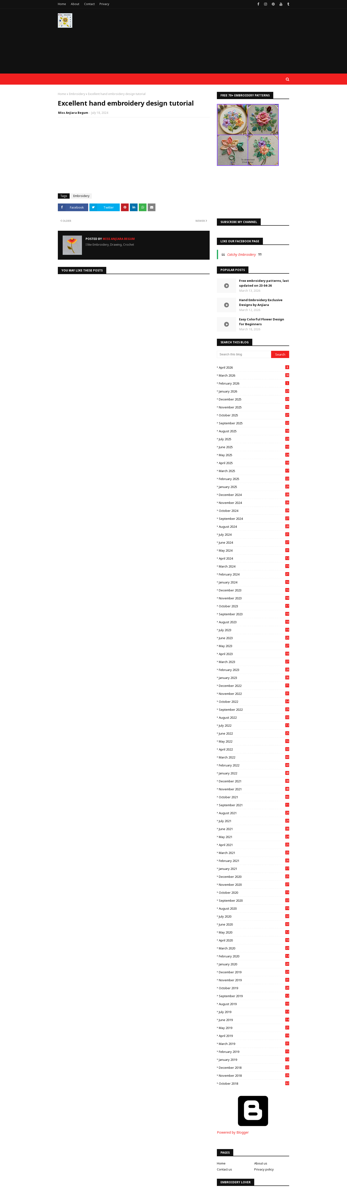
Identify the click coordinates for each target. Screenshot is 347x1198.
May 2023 (254, 646)
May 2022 (254, 741)
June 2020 (254, 924)
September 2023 (254, 614)
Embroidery (77, 94)
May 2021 (254, 837)
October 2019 (254, 988)
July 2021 (254, 821)
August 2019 (254, 1004)
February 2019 (254, 1051)
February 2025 (254, 479)
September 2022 (254, 709)
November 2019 (254, 980)
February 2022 (254, 765)
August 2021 (254, 813)
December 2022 (254, 686)
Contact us (224, 1169)
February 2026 (254, 383)
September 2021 (254, 805)
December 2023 (254, 590)
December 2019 (254, 972)
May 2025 (254, 455)
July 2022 (254, 725)
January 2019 (254, 1059)
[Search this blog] (244, 354)
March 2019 (254, 1044)
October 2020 (254, 892)
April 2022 (254, 749)
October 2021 (254, 797)
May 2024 (254, 550)
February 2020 (254, 956)
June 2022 (254, 733)
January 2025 (254, 487)
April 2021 (254, 845)
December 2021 (254, 781)
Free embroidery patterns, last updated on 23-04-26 (264, 283)
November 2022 (254, 693)
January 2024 (254, 582)
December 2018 (254, 1067)
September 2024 (254, 518)
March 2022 (254, 757)
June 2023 (254, 638)
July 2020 (254, 916)
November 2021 (254, 789)
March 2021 (254, 853)
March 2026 (254, 375)
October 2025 (254, 415)
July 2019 (254, 1012)
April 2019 (254, 1036)
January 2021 (254, 868)
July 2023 (254, 630)
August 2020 (254, 908)
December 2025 (254, 399)
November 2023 (254, 598)
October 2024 (254, 510)
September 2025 (254, 423)
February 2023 (254, 670)
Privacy (104, 4)
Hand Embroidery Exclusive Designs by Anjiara (260, 302)
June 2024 (254, 542)
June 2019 (254, 1020)
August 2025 (254, 431)
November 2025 (254, 407)
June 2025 (254, 447)
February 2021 (254, 861)
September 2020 (254, 900)
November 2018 (254, 1075)
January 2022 (254, 773)
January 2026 (254, 391)
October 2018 (254, 1083)
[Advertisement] (201, 43)
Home (62, 4)
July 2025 (254, 439)
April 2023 (254, 654)
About (75, 4)
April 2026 (254, 367)
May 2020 (254, 932)
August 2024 (254, 526)
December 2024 (254, 495)
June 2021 (254, 829)
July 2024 (254, 534)
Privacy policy (264, 1169)
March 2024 (254, 566)
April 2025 (254, 463)
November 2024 (254, 503)
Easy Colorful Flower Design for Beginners (261, 321)
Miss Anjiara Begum (73, 113)
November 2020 (254, 884)
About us (260, 1163)
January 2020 (254, 964)
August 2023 (254, 622)
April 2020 (254, 940)
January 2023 (254, 678)
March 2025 (254, 471)
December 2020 (254, 876)
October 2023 (254, 606)
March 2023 (254, 662)
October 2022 (254, 701)
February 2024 (254, 574)
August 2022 (254, 717)
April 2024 (254, 558)
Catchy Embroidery (241, 254)
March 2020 (254, 948)
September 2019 (254, 996)
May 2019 (254, 1028)
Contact (89, 4)
